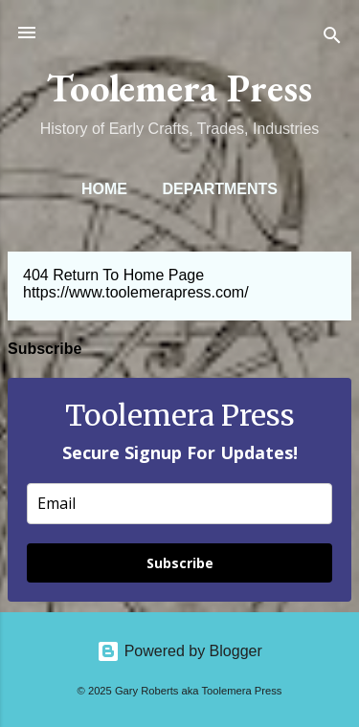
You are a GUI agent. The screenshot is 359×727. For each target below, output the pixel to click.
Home (104, 189)
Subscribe (179, 563)
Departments (220, 189)
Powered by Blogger (179, 651)
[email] (179, 503)
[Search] (332, 39)
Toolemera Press (179, 87)
